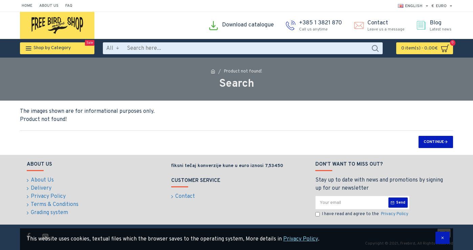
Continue (434, 142)
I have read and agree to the (362, 214)
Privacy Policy (300, 239)
